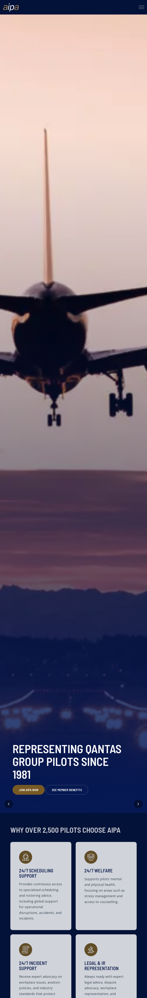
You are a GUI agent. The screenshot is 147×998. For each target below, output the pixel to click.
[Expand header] (141, 7)
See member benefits (67, 794)
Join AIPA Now (28, 794)
